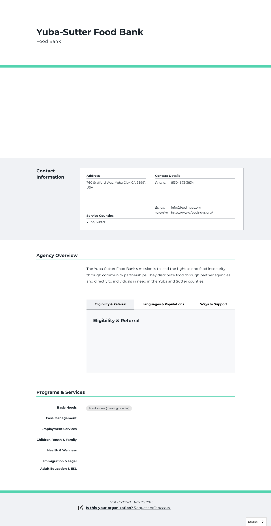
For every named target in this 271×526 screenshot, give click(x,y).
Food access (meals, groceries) (108, 408)
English (253, 521)
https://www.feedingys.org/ (192, 213)
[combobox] (256, 521)
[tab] (110, 304)
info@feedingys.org (186, 207)
